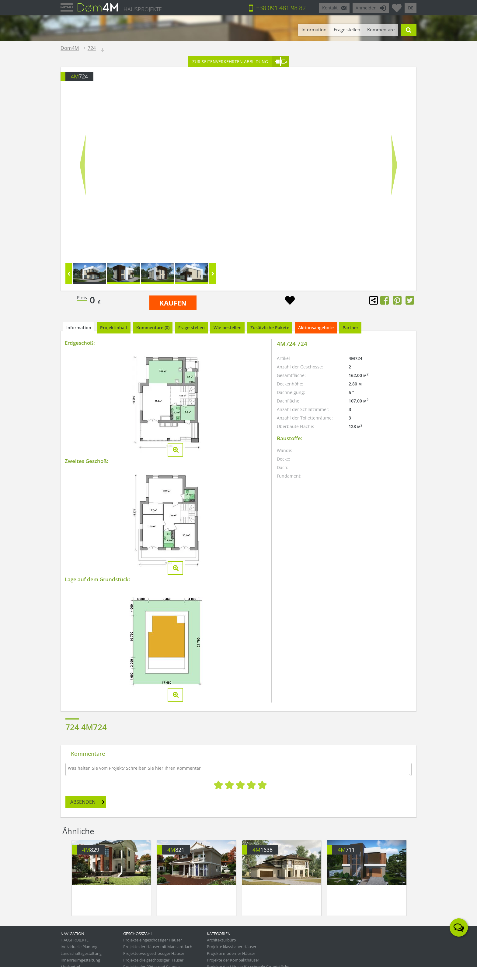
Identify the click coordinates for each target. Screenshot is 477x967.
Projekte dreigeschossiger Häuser (153, 960)
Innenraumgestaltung (80, 960)
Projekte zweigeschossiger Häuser (153, 953)
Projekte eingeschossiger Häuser (152, 940)
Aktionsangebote (316, 327)
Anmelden (366, 8)
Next (394, 165)
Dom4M (70, 48)
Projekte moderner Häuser (231, 953)
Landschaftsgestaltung (81, 953)
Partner (350, 327)
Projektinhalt (113, 327)
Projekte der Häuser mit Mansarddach (157, 946)
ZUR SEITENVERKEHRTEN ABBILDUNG (230, 61)
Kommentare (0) (152, 327)
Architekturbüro (221, 940)
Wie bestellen (228, 327)
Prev (82, 165)
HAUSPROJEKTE (143, 9)
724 (92, 48)
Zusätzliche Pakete (269, 327)
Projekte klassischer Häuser (231, 946)
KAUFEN (172, 302)
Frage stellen (347, 29)
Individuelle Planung (79, 946)
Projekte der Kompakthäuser (233, 960)
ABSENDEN (83, 802)
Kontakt (330, 8)
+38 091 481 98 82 (281, 8)
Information (313, 29)
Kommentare (381, 29)
